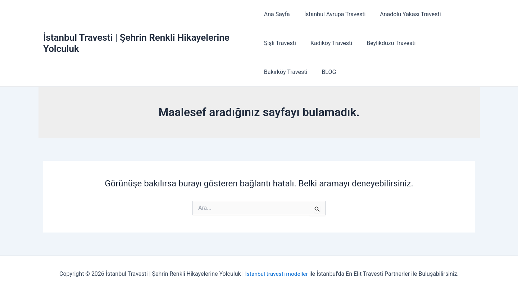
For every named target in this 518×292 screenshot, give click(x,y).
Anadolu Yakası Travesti (404, 14)
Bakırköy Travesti (443, 43)
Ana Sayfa (277, 14)
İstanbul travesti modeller (276, 273)
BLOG (271, 71)
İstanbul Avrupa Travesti (332, 14)
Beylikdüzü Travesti (385, 43)
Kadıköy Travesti (328, 43)
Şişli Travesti (280, 43)
